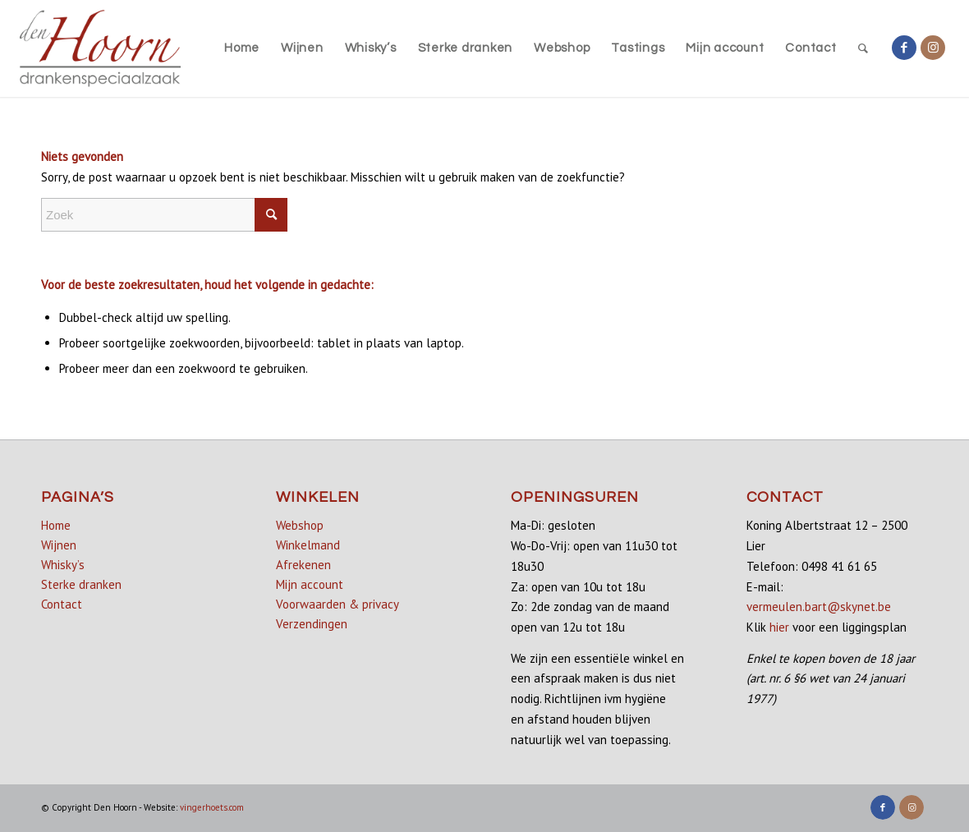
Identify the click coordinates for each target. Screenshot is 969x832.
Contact (61, 604)
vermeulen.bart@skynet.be (818, 606)
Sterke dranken (81, 584)
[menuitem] (242, 48)
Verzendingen (311, 624)
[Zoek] (863, 48)
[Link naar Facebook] (904, 47)
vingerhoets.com (212, 807)
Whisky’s (63, 564)
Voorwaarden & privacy (337, 604)
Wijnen (58, 545)
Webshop (300, 525)
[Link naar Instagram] (933, 47)
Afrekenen (303, 564)
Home (56, 525)
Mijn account (309, 584)
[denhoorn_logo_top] (100, 48)
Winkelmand (308, 545)
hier (779, 627)
